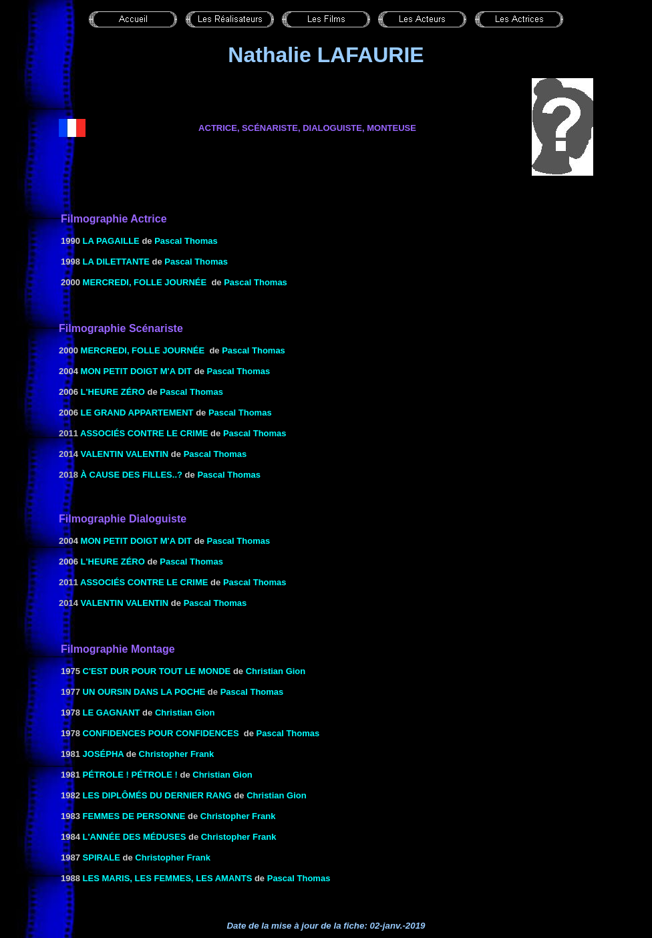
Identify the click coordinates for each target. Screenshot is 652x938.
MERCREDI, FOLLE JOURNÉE (145, 282)
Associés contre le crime (144, 433)
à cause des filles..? (131, 475)
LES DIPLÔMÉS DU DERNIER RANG (157, 795)
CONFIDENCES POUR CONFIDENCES (161, 733)
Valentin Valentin (125, 454)
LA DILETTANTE (116, 262)
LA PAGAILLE (111, 241)
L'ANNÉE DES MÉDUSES (134, 837)
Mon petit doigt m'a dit (136, 371)
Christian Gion (276, 671)
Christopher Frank (176, 754)
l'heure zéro (113, 392)
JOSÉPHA (103, 754)
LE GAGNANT (111, 713)
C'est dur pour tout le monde (157, 671)
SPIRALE (101, 857)
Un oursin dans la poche (144, 692)
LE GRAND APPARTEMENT (137, 413)
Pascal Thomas (186, 241)
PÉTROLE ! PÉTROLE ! (130, 775)
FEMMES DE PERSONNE (134, 816)
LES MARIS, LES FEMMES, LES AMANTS (168, 878)
